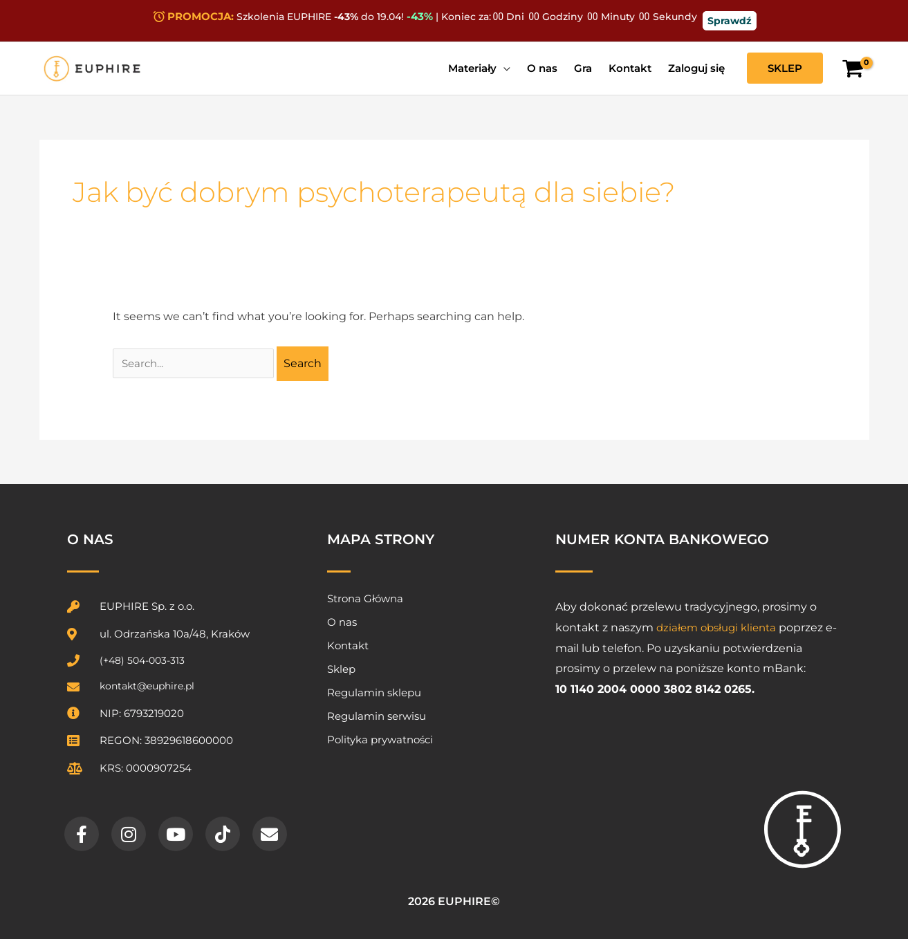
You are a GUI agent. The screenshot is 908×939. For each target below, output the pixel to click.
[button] (785, 68)
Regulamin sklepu (374, 692)
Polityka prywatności (380, 739)
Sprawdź (729, 21)
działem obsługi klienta (720, 627)
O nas (342, 622)
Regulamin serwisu (376, 716)
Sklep (341, 669)
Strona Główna (365, 598)
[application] (503, 68)
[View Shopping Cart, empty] (853, 69)
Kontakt (348, 645)
